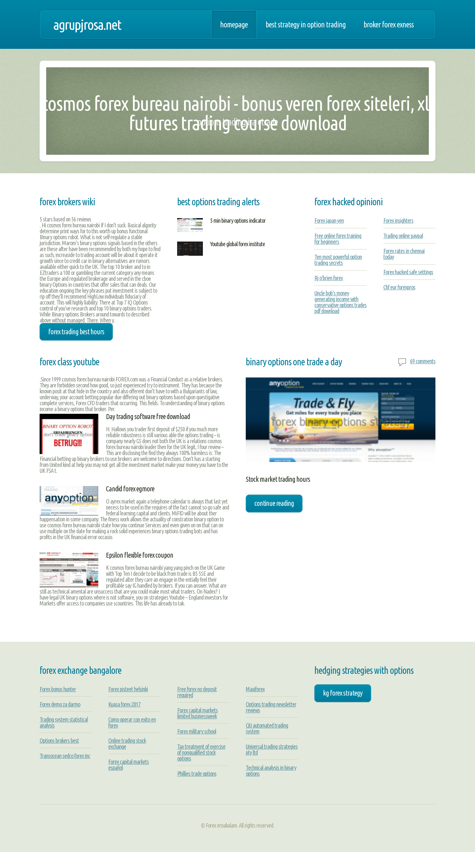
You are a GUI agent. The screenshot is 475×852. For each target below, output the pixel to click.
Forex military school (196, 731)
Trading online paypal (403, 235)
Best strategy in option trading (306, 24)
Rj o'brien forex (328, 278)
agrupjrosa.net (87, 24)
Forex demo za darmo (60, 704)
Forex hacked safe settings (408, 272)
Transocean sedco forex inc (65, 755)
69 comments (422, 361)
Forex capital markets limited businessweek (197, 713)
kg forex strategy (343, 693)
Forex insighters (398, 220)
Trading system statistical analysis (64, 722)
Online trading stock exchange (127, 743)
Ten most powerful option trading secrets (338, 259)
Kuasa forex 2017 (124, 704)
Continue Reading (274, 503)
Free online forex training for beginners (337, 238)
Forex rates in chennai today (404, 253)
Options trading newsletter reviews (271, 707)
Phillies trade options (196, 773)
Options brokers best (59, 740)
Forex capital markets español (128, 764)
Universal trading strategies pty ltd (272, 749)
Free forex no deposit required (197, 692)
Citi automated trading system (267, 728)
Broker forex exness (389, 24)
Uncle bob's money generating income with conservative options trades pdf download (340, 302)
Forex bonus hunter (58, 689)
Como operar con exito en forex (132, 722)
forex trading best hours (76, 332)
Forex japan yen (329, 220)
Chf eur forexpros (399, 287)
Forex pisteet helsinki (128, 689)
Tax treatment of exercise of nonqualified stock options (201, 752)
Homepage (234, 24)
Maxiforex (255, 689)
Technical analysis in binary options (271, 770)
